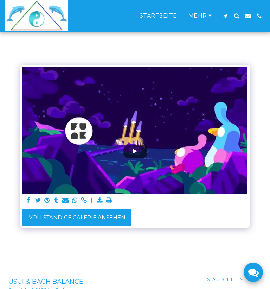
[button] (225, 16)
